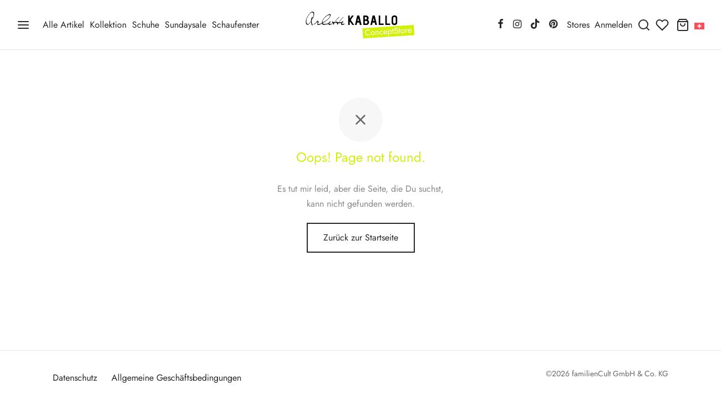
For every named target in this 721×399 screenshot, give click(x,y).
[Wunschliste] (663, 25)
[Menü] (23, 25)
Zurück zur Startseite (360, 237)
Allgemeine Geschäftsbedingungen (176, 377)
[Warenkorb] (682, 25)
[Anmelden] (613, 24)
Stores (578, 24)
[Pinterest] (553, 25)
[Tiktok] (535, 25)
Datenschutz (75, 377)
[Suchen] (644, 25)
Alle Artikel (63, 24)
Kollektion (108, 24)
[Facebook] (500, 25)
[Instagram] (516, 25)
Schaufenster (235, 24)
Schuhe (145, 24)
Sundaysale (185, 24)
